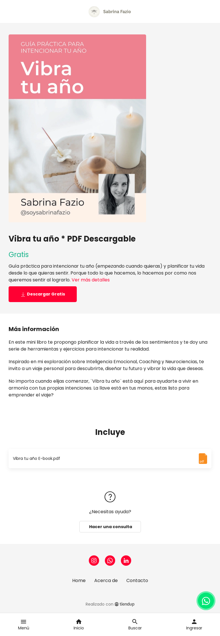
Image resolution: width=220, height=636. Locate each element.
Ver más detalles (91, 280)
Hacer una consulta (110, 527)
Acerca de (106, 580)
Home (79, 580)
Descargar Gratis (42, 294)
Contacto (137, 580)
